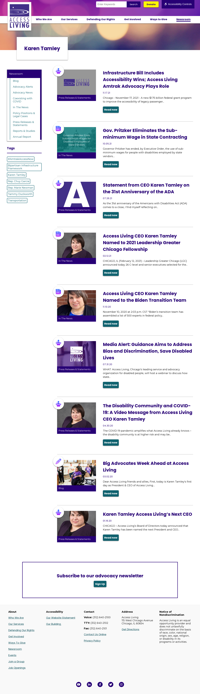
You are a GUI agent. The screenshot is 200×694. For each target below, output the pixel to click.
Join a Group (16, 661)
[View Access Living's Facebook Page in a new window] (100, 684)
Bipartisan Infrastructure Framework (23, 167)
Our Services (69, 19)
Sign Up (100, 584)
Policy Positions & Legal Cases (24, 115)
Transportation (17, 200)
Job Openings (17, 668)
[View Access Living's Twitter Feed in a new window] (110, 684)
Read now (110, 109)
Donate (151, 4)
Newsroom (183, 19)
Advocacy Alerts (23, 86)
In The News (20, 107)
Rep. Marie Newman (20, 187)
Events (12, 655)
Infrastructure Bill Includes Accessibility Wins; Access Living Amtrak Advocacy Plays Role (140, 79)
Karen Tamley (16, 174)
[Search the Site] (111, 4)
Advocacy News (23, 92)
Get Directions (130, 629)
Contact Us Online (95, 634)
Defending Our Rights (101, 19)
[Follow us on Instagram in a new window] (121, 684)
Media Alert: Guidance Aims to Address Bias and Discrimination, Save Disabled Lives (147, 351)
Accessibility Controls (178, 4)
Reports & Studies (24, 131)
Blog (16, 80)
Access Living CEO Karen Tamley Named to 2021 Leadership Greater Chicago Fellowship (141, 242)
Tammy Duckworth (20, 194)
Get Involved (132, 19)
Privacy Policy (92, 640)
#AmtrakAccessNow (20, 159)
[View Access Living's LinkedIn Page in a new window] (89, 684)
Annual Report (22, 136)
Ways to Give (158, 19)
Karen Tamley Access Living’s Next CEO (147, 514)
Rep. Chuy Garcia (18, 181)
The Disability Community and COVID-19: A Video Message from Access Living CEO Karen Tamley (147, 412)
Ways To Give (16, 642)
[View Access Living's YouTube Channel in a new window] (78, 684)
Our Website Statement (60, 617)
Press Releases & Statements (23, 124)
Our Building (54, 624)
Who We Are (44, 19)
